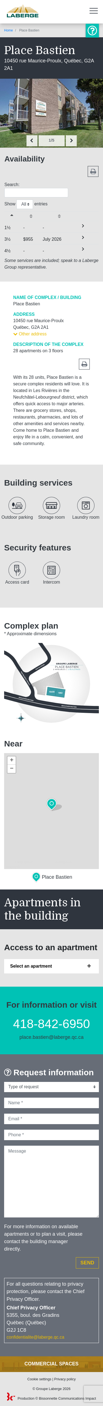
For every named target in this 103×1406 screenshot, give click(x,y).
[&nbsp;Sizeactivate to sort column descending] (13, 216)
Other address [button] (30, 334)
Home (8, 30)
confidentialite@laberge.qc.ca (35, 1337)
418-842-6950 (51, 1024)
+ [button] (11, 760)
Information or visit (92, 30)
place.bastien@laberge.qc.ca (51, 1037)
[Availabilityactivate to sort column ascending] (61, 216)
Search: (36, 189)
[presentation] (31, 140)
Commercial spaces (51, 1364)
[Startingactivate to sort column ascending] (33, 216)
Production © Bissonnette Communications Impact (51, 1398)
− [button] (11, 769)
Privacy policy (65, 1379)
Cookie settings (39, 1379)
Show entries (26, 204)
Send (87, 1262)
